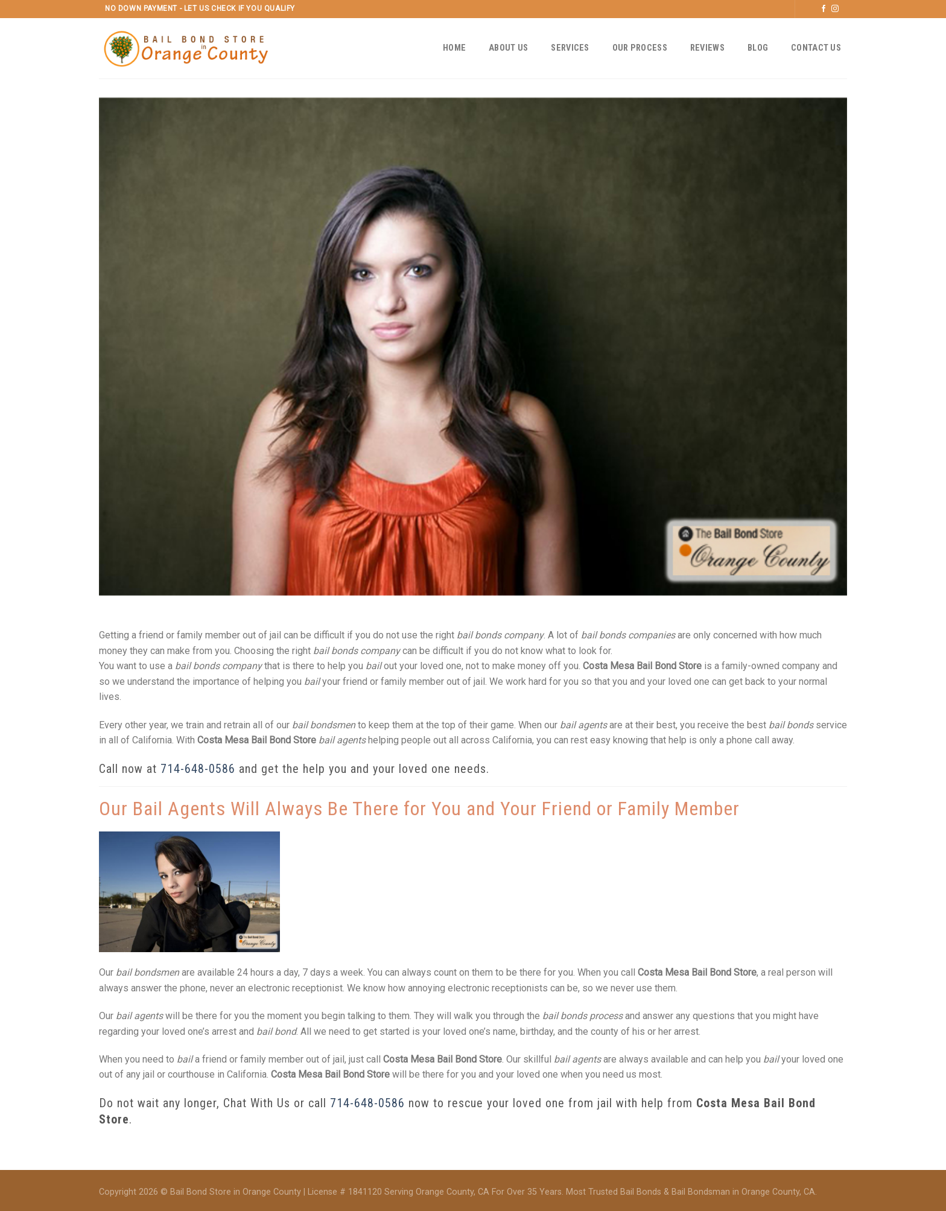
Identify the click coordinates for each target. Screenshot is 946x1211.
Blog (758, 48)
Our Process (639, 48)
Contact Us (816, 48)
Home (454, 48)
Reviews (707, 48)
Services (570, 48)
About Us (508, 48)
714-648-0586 (197, 768)
